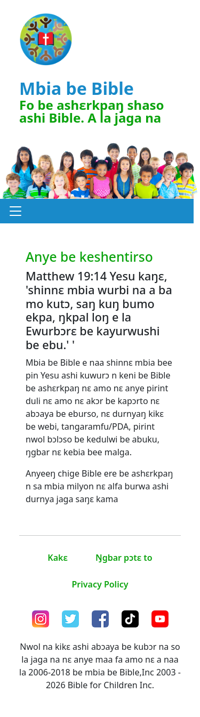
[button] (15, 211)
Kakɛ (57, 557)
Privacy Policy (100, 584)
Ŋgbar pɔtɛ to (124, 557)
